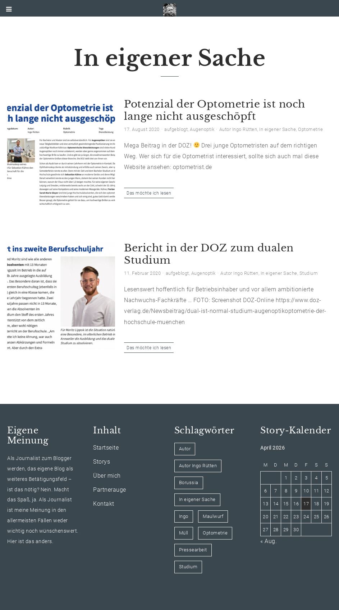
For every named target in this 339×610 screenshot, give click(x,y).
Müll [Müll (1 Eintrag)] (183, 533)
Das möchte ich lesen (149, 193)
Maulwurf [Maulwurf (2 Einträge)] (213, 516)
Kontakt (103, 503)
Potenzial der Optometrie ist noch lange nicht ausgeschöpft (214, 110)
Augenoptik (202, 129)
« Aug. (268, 541)
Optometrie (310, 129)
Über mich (107, 475)
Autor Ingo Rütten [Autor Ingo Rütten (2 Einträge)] (198, 465)
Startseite (106, 447)
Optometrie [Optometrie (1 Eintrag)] (215, 533)
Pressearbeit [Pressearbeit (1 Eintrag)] (193, 549)
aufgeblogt (176, 129)
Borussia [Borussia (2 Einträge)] (188, 482)
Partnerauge (109, 489)
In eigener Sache (277, 129)
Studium (308, 273)
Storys (101, 461)
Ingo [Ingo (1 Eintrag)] (183, 516)
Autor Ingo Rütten (238, 129)
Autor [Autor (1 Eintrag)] (185, 448)
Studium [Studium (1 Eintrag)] (188, 566)
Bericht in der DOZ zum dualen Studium (209, 254)
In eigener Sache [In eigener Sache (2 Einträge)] (197, 499)
